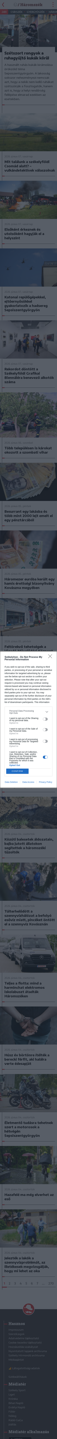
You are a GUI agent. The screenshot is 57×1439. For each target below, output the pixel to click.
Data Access (28, 782)
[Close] (51, 657)
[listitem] (28, 712)
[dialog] (28, 719)
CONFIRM (17, 771)
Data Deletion (11, 782)
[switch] (45, 719)
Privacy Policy (45, 782)
